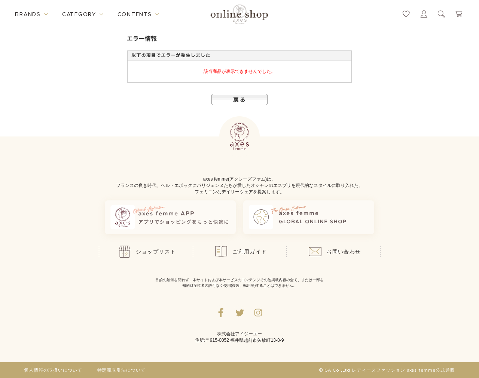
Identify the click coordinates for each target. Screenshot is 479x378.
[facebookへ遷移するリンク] (221, 312)
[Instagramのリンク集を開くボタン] (258, 312)
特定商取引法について (121, 370)
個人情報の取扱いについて (53, 370)
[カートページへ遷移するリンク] (459, 14)
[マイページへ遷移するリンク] (424, 14)
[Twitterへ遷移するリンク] (239, 312)
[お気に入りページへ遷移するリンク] (406, 14)
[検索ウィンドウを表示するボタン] (441, 14)
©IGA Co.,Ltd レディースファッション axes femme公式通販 (387, 370)
